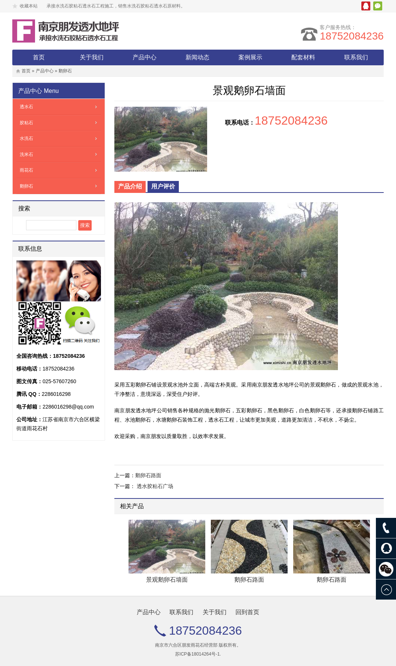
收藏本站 (29, 6)
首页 (39, 57)
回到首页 (247, 612)
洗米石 (26, 154)
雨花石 (26, 170)
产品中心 (144, 57)
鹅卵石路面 (148, 475)
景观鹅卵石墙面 (167, 579)
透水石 (26, 106)
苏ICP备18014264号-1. (198, 654)
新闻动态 (197, 57)
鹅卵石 (65, 71)
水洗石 (26, 138)
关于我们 (92, 57)
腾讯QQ (365, 5)
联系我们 (356, 57)
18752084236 (351, 36)
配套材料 (303, 57)
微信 (377, 5)
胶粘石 (26, 122)
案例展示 (250, 57)
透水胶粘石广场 (155, 486)
